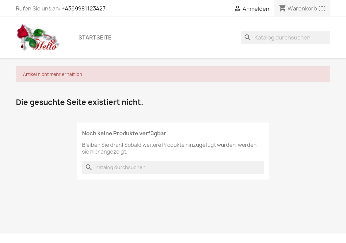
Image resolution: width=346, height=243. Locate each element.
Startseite (95, 37)
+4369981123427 (83, 8)
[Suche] (285, 37)
